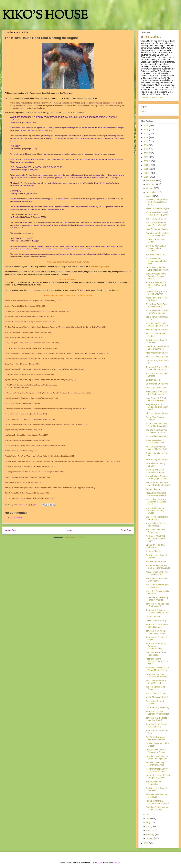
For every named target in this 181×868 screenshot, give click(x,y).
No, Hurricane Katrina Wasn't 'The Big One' (156, 448)
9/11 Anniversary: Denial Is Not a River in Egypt (157, 213)
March (149, 830)
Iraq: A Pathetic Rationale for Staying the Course (157, 477)
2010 (146, 161)
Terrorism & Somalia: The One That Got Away (157, 368)
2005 (146, 843)
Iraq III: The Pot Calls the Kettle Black (157, 518)
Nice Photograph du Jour (157, 229)
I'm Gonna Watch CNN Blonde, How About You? (156, 538)
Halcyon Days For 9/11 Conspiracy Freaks (156, 751)
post (33, 185)
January (150, 838)
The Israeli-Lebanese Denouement (155, 531)
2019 (146, 125)
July (148, 814)
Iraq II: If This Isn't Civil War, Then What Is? (156, 223)
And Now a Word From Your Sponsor (156, 653)
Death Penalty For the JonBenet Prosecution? (157, 268)
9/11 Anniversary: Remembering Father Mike (156, 261)
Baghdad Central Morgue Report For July (157, 808)
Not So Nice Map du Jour (157, 357)
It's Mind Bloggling (154, 551)
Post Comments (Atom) (74, 538)
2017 (146, 133)
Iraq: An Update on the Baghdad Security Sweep (156, 276)
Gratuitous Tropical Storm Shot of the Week (157, 347)
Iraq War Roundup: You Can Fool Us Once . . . (157, 431)
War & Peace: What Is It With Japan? (156, 579)
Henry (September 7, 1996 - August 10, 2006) (158, 776)
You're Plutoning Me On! (157, 697)
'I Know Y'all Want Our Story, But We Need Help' (156, 285)
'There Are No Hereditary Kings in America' (157, 598)
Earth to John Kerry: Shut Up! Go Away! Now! (157, 234)
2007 (146, 173)
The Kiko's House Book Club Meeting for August (158, 566)
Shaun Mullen (154, 37)
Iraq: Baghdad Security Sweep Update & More (157, 324)
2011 (146, 157)
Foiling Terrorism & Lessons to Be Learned (157, 802)
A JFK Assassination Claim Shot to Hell (155, 441)
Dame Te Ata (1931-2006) (157, 707)
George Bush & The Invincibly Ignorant (155, 471)
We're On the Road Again (157, 208)
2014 (146, 145)
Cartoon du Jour (153, 380)
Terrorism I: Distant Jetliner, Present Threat (157, 712)
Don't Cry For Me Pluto (156, 388)
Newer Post (10, 530)
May (148, 822)
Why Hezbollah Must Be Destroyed (156, 795)
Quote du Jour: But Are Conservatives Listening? (156, 248)
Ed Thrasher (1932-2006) (157, 384)
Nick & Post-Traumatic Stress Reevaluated (156, 494)
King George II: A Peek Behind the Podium (156, 399)
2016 (146, 137)
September (151, 192)
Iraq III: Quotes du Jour (156, 693)
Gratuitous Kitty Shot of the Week (156, 341)
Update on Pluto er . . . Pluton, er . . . (156, 546)
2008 (146, 169)
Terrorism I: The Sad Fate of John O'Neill (157, 605)
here (15, 141)
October (150, 188)
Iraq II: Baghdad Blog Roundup (155, 688)
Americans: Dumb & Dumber (155, 702)
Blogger (117, 862)
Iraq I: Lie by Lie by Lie (156, 219)
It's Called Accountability (157, 436)
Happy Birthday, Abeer (156, 561)
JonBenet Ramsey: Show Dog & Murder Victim (157, 668)
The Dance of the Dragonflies (153, 783)
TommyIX (98, 862)
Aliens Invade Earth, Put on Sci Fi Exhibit (157, 573)
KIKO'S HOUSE (45, 16)
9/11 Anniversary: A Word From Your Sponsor (157, 311)
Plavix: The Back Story (156, 620)
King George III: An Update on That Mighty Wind (157, 407)
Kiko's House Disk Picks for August (157, 299)
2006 (146, 177)
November (151, 184)
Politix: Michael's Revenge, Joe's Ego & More (157, 661)
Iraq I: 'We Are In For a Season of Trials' (156, 681)
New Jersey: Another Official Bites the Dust (156, 675)
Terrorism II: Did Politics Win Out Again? (156, 719)
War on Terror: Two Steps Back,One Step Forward (158, 483)
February (150, 834)
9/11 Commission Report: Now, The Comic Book (157, 424)
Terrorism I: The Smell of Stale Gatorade (157, 625)
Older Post (126, 530)
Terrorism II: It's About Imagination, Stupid (155, 632)
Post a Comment (15, 518)
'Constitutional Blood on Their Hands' (156, 524)
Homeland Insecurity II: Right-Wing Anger (156, 763)
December (151, 180)
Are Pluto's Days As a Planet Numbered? (155, 738)
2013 (146, 149)
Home (69, 530)
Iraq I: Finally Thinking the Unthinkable (157, 586)
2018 (146, 129)
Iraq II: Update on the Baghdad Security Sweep (155, 510)
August (149, 196)
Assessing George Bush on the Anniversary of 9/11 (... (157, 202)
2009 (146, 165)
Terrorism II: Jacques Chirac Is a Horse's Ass (157, 611)
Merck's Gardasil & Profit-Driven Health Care (157, 770)
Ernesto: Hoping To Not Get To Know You (156, 292)
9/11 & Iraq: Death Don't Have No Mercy (157, 305)
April (148, 826)
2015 (146, 141)
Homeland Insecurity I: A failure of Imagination (157, 757)
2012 (146, 153)
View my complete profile (152, 97)
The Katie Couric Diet (155, 254)
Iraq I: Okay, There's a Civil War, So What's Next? (156, 501)
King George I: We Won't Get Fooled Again (157, 393)
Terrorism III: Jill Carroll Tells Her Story (156, 725)
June (148, 818)
